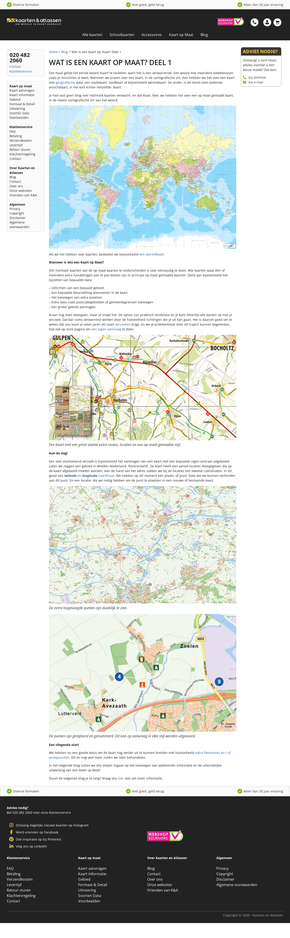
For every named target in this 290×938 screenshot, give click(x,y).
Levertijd (16, 145)
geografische (65, 82)
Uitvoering (17, 108)
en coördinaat (89, 475)
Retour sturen (20, 149)
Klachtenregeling (22, 154)
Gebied (15, 99)
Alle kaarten (92, 34)
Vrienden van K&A (23, 195)
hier (121, 778)
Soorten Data (19, 113)
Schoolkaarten (122, 34)
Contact (15, 66)
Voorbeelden (19, 117)
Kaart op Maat (181, 34)
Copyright (17, 213)
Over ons (16, 186)
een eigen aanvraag (106, 329)
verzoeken (122, 324)
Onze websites (21, 190)
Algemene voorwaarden (19, 224)
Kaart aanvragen (22, 90)
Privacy (15, 209)
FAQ (13, 131)
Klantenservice (21, 71)
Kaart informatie (22, 95)
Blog (204, 34)
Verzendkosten (21, 140)
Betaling (16, 136)
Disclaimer (18, 218)
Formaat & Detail (22, 104)
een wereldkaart (151, 254)
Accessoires (152, 34)
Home (53, 52)
